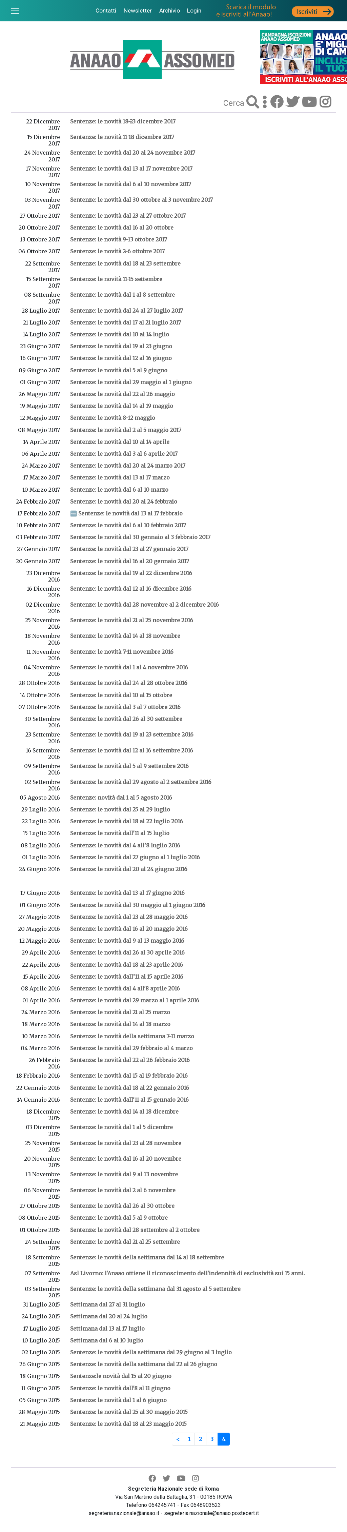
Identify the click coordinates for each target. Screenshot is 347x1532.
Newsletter (138, 10)
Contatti (106, 10)
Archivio (169, 10)
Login (194, 10)
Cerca (234, 103)
